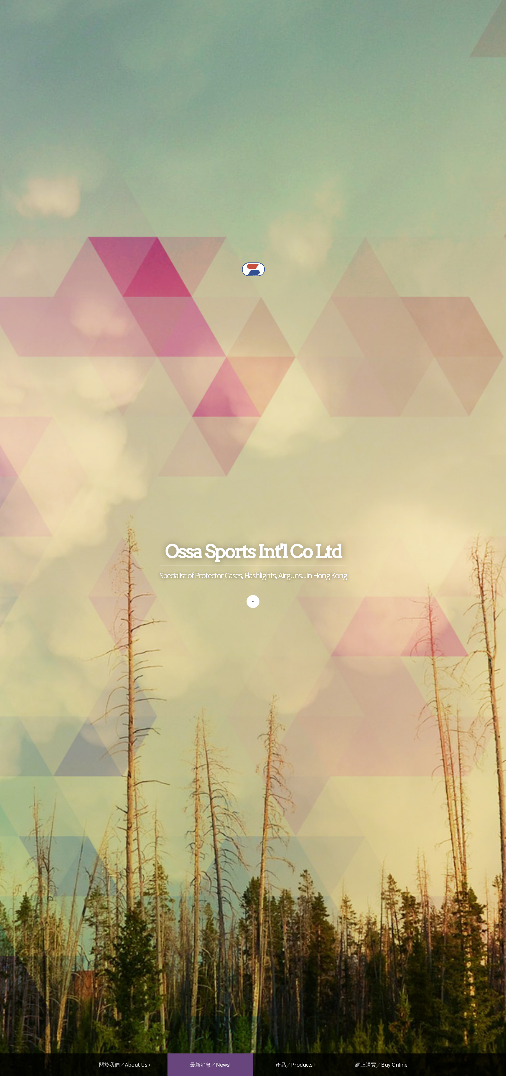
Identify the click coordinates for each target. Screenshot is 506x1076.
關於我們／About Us (123, 1064)
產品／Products (294, 1064)
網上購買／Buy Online (381, 1064)
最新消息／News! (210, 1064)
